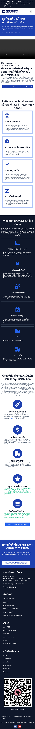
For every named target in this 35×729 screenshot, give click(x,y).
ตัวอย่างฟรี (12, 418)
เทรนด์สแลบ (6, 668)
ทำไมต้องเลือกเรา (11, 651)
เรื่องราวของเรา (7, 672)
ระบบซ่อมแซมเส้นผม (9, 598)
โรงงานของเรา (7, 658)
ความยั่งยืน (6, 662)
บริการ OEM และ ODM (9, 630)
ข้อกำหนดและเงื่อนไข (22, 722)
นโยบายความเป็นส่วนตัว (8, 722)
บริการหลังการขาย (8, 637)
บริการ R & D (6, 627)
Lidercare (31, 722)
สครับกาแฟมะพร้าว (8, 612)
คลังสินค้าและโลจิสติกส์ (10, 643)
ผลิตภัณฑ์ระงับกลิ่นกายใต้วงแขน (12, 615)
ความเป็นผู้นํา (7, 665)
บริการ (6, 623)
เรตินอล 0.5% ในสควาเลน (10, 608)
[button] (31, 11)
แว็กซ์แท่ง (5, 602)
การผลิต (5, 640)
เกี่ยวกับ (5, 655)
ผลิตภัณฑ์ (7, 594)
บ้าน (3, 33)
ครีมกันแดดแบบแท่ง (8, 605)
